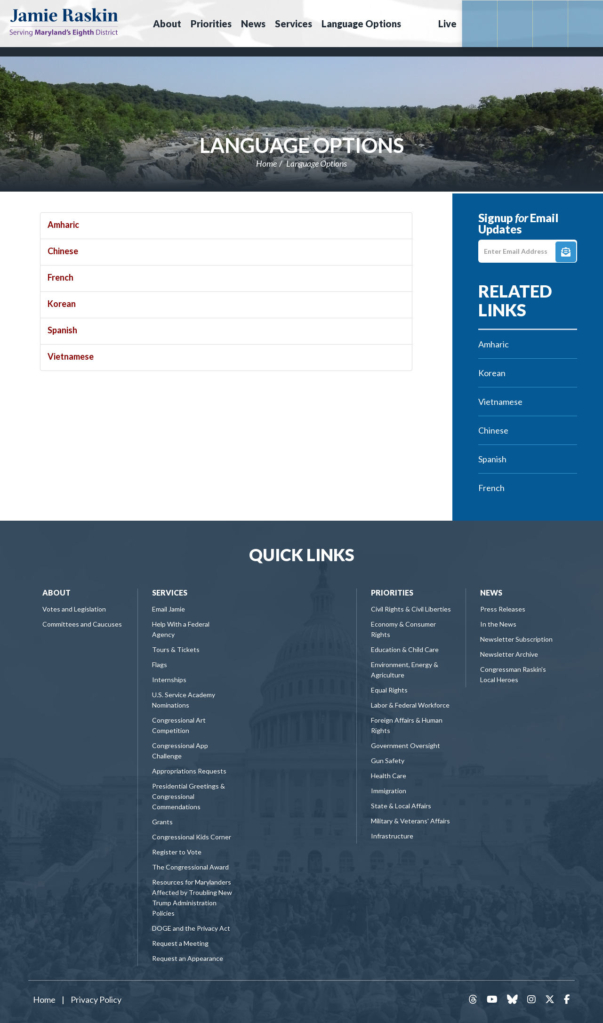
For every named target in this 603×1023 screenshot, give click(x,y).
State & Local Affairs (401, 806)
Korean (62, 303)
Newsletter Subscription (516, 639)
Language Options (302, 145)
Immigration (388, 791)
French (60, 277)
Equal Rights (389, 690)
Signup (566, 252)
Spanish (62, 330)
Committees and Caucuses (82, 624)
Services (169, 592)
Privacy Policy (96, 999)
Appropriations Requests (189, 771)
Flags (159, 665)
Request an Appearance (187, 958)
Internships (169, 680)
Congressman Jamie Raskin (63, 21)
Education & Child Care (405, 649)
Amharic (63, 224)
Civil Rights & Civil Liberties (411, 609)
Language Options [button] (361, 23)
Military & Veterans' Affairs (410, 821)
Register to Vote (176, 852)
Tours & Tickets (176, 649)
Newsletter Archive (509, 654)
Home (266, 163)
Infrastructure (392, 836)
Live (447, 23)
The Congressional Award (190, 867)
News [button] (253, 23)
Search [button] (418, 23)
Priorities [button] (211, 23)
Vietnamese (71, 356)
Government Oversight (405, 745)
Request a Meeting (180, 943)
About (56, 592)
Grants (162, 822)
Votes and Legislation (74, 609)
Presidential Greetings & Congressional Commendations (188, 796)
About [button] (167, 23)
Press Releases (502, 609)
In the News (498, 624)
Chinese (63, 251)
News (491, 592)
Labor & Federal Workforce (410, 705)
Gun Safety (387, 761)
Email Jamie (168, 609)
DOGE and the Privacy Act (191, 928)
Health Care (388, 776)
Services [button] (293, 23)
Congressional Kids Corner (191, 837)
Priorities (392, 592)
